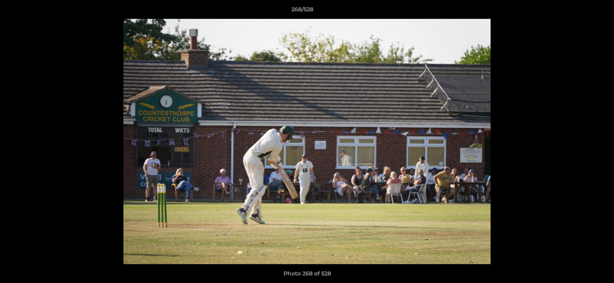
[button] (581, 11)
